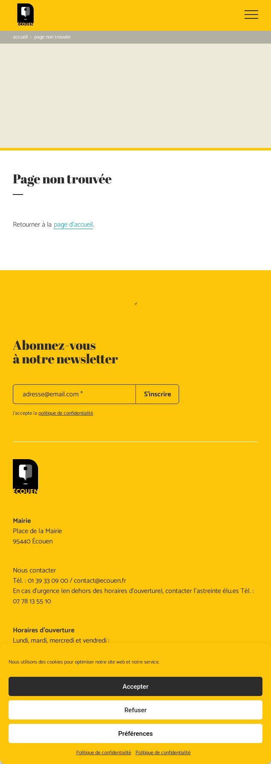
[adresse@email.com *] (74, 394)
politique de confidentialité (65, 413)
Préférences (135, 733)
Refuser (135, 710)
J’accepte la (53, 413)
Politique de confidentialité (103, 753)
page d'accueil (73, 225)
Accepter (135, 686)
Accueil (20, 37)
